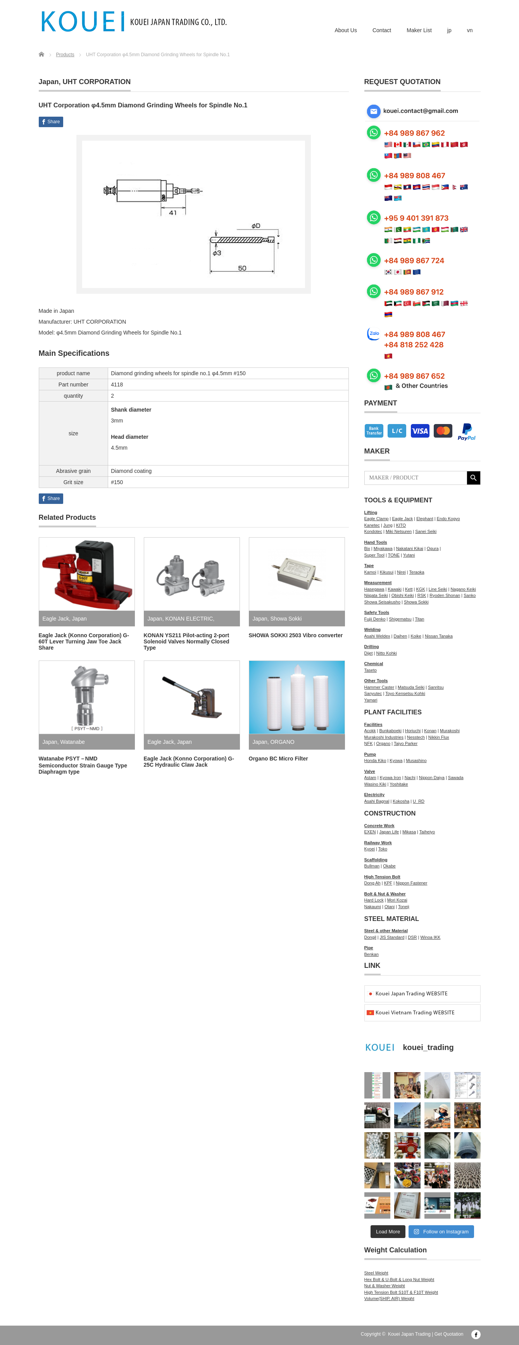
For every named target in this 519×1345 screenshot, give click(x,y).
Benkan (371, 954)
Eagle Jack (56, 619)
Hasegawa (374, 589)
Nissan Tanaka (439, 636)
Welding (372, 629)
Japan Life (389, 831)
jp (449, 30)
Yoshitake (399, 784)
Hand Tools (375, 542)
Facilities (373, 724)
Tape (369, 565)
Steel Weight (376, 1273)
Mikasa (409, 831)
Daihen (400, 636)
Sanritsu (435, 687)
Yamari (371, 700)
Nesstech (416, 737)
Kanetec (372, 525)
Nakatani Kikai (409, 548)
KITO (401, 525)
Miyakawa (383, 548)
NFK (368, 743)
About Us (346, 30)
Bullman (372, 866)
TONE (394, 555)
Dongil (370, 937)
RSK (421, 595)
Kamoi (370, 572)
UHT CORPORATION (97, 82)
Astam (370, 777)
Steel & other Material (386, 930)
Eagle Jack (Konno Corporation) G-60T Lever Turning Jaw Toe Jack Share (84, 641)
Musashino (416, 760)
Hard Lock (374, 900)
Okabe (389, 866)
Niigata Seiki (376, 595)
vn (470, 30)
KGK (420, 589)
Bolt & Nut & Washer (385, 893)
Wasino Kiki (375, 784)
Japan (49, 82)
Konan (430, 730)
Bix (367, 548)
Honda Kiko (375, 760)
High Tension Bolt (382, 876)
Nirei (401, 572)
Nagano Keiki (463, 589)
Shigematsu (400, 619)
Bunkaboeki (390, 730)
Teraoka (416, 572)
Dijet (368, 653)
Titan (419, 619)
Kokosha (401, 801)
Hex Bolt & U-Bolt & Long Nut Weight (399, 1279)
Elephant (424, 518)
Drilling (371, 646)
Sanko (470, 595)
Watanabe (72, 742)
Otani (390, 906)
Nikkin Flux (438, 737)
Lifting (371, 512)
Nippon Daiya (432, 777)
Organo (383, 743)
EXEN (370, 831)
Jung (388, 525)
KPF (388, 883)
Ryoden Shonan (444, 595)
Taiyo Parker (405, 743)
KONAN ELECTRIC (189, 619)
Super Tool (374, 555)
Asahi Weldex (377, 636)
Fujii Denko (375, 619)
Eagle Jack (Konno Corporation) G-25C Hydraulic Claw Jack (189, 761)
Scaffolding (376, 859)
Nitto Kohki (386, 653)
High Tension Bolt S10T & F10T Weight (401, 1292)
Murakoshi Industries (384, 737)
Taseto (370, 670)
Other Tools (376, 680)
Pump (370, 754)
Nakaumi (372, 906)
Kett (409, 589)
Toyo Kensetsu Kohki (405, 693)
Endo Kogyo (448, 518)
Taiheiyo (427, 831)
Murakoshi (450, 730)
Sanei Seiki (425, 531)
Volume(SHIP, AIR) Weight (389, 1298)
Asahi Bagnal (377, 801)
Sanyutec (373, 693)
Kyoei (369, 849)
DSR (412, 937)
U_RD (418, 801)
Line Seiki (438, 589)
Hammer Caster (379, 687)
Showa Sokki (286, 619)
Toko (382, 849)
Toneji (403, 906)
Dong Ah (372, 883)
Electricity (374, 794)
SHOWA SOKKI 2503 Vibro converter (296, 635)
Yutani (409, 555)
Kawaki (394, 589)
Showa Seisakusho (382, 602)
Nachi (410, 777)
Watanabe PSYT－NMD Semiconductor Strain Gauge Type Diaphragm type (83, 765)
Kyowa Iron (390, 777)
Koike (415, 636)
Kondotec (373, 531)
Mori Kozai (397, 900)
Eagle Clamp (376, 518)
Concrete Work (379, 825)
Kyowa (396, 760)
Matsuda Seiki (411, 687)
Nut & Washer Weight (384, 1285)
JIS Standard (392, 937)
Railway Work (378, 842)
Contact (381, 30)
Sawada (456, 777)
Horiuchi (413, 730)
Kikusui (386, 572)
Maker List (419, 30)
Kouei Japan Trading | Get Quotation (426, 1334)
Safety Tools (377, 612)
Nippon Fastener (411, 883)
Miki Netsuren (399, 531)
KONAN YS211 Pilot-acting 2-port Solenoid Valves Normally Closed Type (186, 641)
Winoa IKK (430, 937)
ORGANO (282, 742)
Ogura (433, 548)
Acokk (370, 730)
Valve (369, 771)
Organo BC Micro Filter (278, 758)
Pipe (368, 947)
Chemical (373, 663)
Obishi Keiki (402, 595)
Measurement (378, 582)
